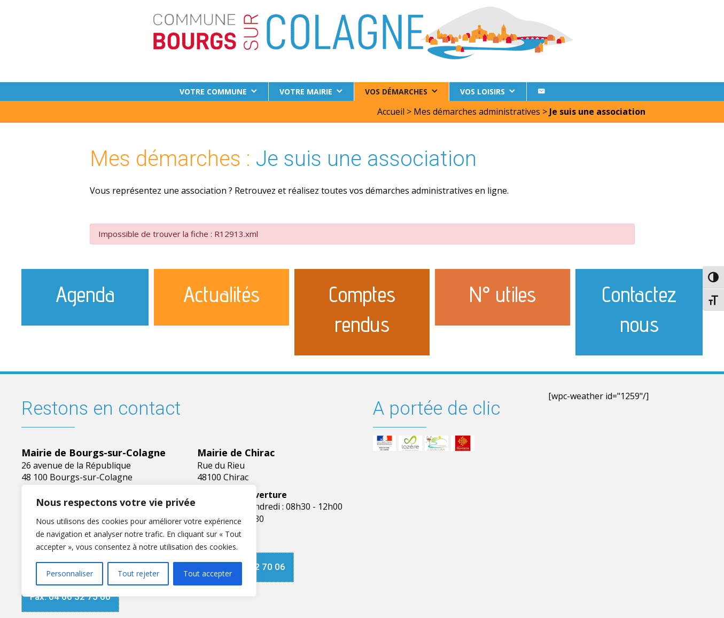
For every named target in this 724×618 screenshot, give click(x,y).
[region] (138, 541)
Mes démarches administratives (477, 111)
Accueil (390, 111)
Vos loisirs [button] (482, 91)
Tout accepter (207, 573)
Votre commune (213, 91)
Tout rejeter (138, 573)
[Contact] (541, 91)
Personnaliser (69, 573)
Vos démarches (396, 91)
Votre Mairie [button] (305, 91)
